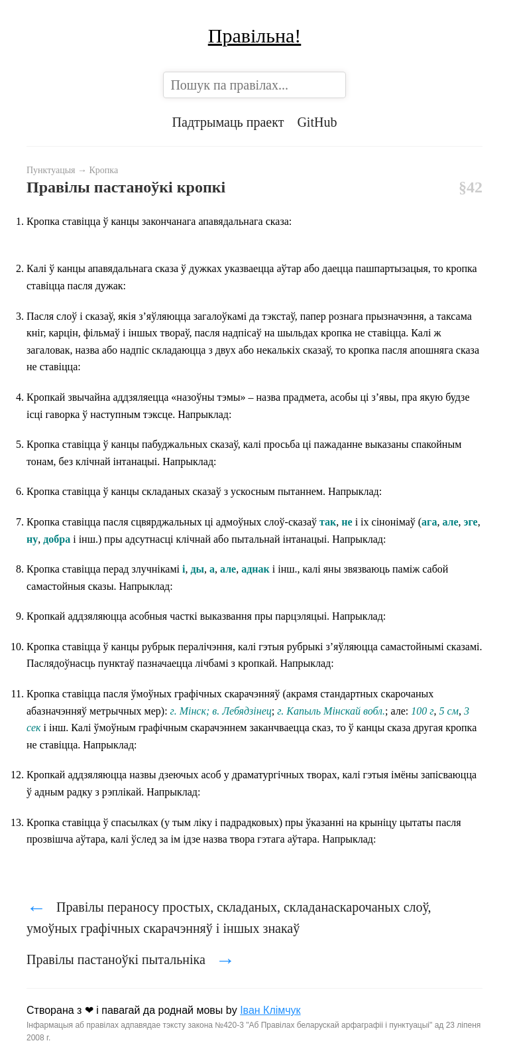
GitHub (317, 122)
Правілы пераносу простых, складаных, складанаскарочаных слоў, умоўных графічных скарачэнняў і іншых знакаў (229, 916)
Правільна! (255, 35)
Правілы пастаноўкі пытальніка (131, 959)
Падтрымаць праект (228, 122)
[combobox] (254, 85)
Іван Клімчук (270, 1010)
